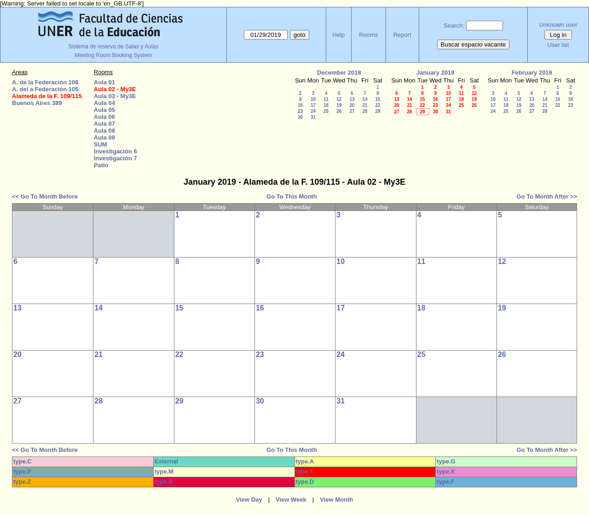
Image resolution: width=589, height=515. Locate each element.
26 (338, 111)
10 (313, 99)
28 (364, 111)
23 (300, 111)
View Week (291, 499)
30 (300, 117)
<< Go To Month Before (45, 196)
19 (338, 105)
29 (377, 111)
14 (364, 99)
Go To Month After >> (547, 196)
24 (313, 111)
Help (338, 34)
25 (326, 111)
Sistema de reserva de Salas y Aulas (113, 46)
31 (313, 117)
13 (351, 99)
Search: (454, 25)
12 (338, 99)
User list (558, 44)
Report (402, 34)
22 (377, 105)
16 (300, 105)
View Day (249, 499)
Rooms (368, 34)
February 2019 (532, 72)
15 (377, 99)
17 (313, 105)
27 (351, 111)
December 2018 (339, 72)
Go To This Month (291, 196)
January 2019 (435, 72)
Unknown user (558, 24)
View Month (336, 499)
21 (364, 105)
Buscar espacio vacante (473, 44)
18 (326, 105)
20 (351, 105)
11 (326, 99)
